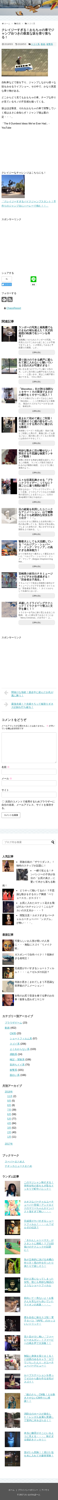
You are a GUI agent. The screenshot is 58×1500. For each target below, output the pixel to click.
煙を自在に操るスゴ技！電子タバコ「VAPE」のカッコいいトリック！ (39, 1320)
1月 (9, 1136)
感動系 (13, 1054)
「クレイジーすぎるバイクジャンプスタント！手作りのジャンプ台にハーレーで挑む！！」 (29, 201)
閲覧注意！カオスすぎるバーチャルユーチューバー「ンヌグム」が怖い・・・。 (35, 919)
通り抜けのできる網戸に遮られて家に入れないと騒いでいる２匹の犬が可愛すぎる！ (36, 362)
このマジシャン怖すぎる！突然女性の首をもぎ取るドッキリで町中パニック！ (39, 1185)
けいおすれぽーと (32, 1494)
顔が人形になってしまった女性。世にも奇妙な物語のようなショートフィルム (39, 1282)
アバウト (45, 1490)
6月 (9, 1114)
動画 (43, 44)
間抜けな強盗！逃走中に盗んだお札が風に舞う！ (28, 693)
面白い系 (15, 1075)
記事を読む (36, 352)
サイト (5, 790)
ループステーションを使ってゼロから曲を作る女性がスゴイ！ (39, 1378)
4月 (9, 1123)
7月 (9, 1109)
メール (7, 778)
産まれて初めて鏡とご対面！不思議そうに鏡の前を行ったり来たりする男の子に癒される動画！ (36, 423)
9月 (9, 1100)
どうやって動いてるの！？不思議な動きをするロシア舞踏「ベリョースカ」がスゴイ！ (35, 894)
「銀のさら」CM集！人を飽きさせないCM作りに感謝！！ (39, 1397)
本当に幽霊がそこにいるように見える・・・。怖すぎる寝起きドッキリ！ (39, 1436)
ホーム (12, 1490)
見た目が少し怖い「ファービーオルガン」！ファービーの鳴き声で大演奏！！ (39, 1339)
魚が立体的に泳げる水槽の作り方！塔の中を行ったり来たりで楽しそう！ (39, 1262)
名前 (6, 767)
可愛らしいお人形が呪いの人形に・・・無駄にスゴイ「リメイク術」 (33, 945)
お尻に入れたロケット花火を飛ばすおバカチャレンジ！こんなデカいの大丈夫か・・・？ (35, 907)
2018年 (9, 1091)
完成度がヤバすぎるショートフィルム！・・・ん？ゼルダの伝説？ (39, 1224)
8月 (9, 1105)
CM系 (13, 1033)
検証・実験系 (17, 1059)
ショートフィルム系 (21, 1038)
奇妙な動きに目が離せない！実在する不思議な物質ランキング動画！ (36, 453)
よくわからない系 (20, 1049)
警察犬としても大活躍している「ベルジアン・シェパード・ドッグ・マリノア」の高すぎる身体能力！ (36, 546)
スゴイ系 (35, 44)
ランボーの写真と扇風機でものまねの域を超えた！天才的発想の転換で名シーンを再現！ (36, 332)
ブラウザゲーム (13, 1022)
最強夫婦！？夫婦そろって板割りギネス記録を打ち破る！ (28, 705)
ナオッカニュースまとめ (18, 1166)
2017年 (9, 1143)
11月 (10, 1096)
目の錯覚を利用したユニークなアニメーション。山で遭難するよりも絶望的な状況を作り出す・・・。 (36, 514)
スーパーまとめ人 (15, 1161)
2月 (9, 1132)
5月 (9, 1118)
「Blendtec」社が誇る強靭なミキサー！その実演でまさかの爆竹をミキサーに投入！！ (36, 392)
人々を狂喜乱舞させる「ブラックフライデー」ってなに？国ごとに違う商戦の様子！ (36, 482)
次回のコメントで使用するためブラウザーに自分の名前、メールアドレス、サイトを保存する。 (28, 804)
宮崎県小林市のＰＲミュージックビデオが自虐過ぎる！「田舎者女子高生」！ (36, 576)
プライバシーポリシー (28, 1490)
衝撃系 (49, 44)
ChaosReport (13, 308)
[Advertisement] (28, 243)
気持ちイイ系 (17, 1064)
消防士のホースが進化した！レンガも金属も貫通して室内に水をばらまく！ (39, 1417)
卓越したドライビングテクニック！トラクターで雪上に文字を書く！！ (36, 606)
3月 (9, 1127)
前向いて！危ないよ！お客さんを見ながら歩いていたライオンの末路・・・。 (39, 1301)
